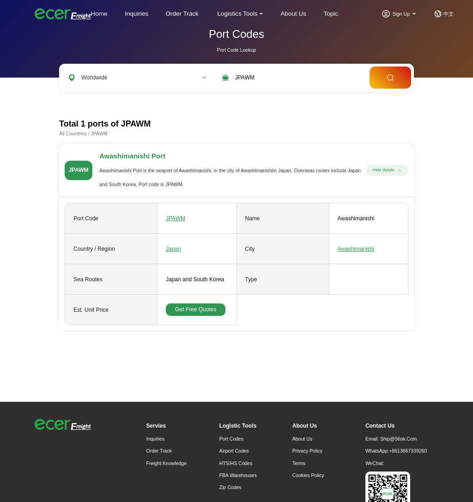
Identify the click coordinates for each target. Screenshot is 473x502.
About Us (293, 13)
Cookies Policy (308, 475)
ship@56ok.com (398, 439)
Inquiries (136, 13)
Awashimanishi (356, 249)
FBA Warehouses (238, 475)
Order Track (182, 13)
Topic (330, 13)
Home (99, 13)
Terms (299, 463)
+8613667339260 (408, 451)
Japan (173, 249)
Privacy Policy (307, 451)
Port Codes (231, 439)
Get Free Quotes (195, 309)
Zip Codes (230, 487)
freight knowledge (166, 463)
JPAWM (175, 218)
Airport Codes (234, 451)
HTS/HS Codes (236, 463)
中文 (448, 14)
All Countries (73, 133)
